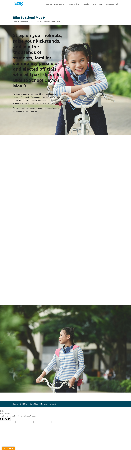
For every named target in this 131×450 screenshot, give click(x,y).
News (94, 4)
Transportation (55, 21)
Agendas (86, 4)
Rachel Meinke (20, 21)
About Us (48, 4)
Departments (59, 4)
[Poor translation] (7, 419)
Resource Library (75, 4)
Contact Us (110, 4)
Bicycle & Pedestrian (43, 21)
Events (100, 4)
